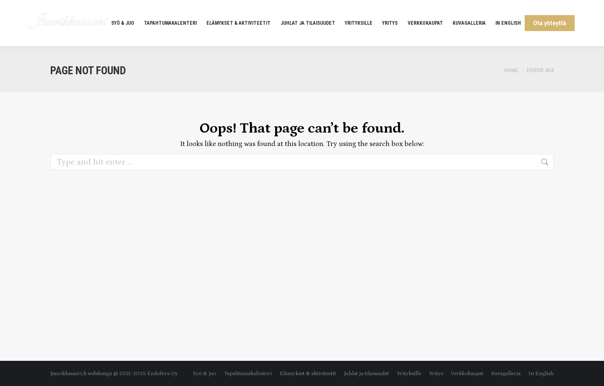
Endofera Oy (162, 373)
